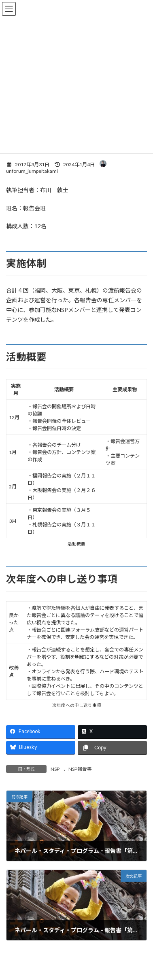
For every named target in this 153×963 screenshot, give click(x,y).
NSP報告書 (80, 769)
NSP (55, 769)
